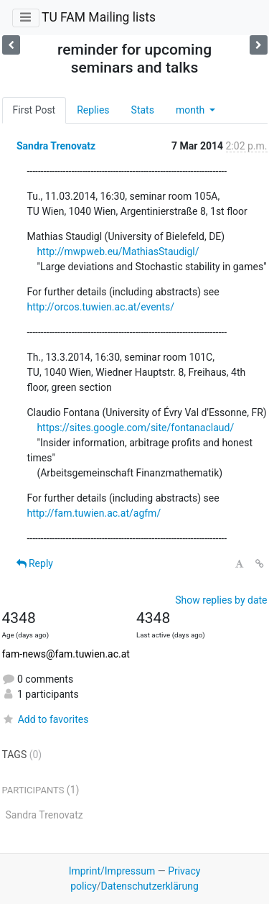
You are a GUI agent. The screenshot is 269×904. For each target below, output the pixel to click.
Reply (34, 563)
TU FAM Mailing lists (99, 17)
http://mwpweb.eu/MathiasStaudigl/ (118, 251)
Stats (142, 110)
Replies (93, 110)
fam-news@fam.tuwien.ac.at (66, 654)
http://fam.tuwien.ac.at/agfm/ (94, 513)
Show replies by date (221, 600)
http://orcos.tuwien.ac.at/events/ (100, 307)
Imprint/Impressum (112, 871)
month (191, 110)
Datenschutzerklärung (150, 886)
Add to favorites (45, 719)
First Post (34, 110)
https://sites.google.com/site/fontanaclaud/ (135, 427)
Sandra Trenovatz (55, 146)
